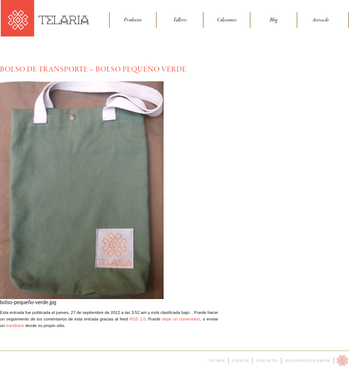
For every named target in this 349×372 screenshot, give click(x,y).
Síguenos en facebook (307, 361)
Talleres (180, 20)
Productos (133, 20)
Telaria (217, 361)
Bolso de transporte (44, 69)
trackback (15, 325)
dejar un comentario (181, 318)
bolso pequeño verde (141, 69)
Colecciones (227, 20)
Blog (273, 20)
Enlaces (240, 361)
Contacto (266, 361)
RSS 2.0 (137, 318)
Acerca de (320, 20)
